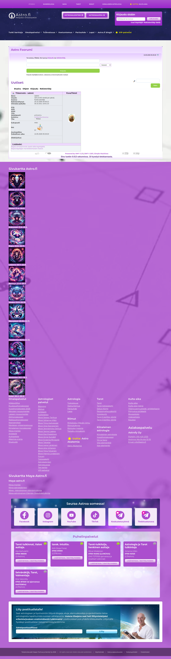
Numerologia (48, 4)
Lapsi (92, 32)
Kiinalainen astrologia (111, 4)
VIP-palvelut (123, 32)
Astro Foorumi (21, 49)
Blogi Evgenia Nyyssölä (48, 440)
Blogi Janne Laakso (47, 431)
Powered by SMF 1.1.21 (74, 154)
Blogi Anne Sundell (47, 437)
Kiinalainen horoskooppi (20, 428)
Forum (41, 456)
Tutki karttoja (16, 32)
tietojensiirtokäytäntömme (52, 622)
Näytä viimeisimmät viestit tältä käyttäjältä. (28, 147)
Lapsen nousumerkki (18, 414)
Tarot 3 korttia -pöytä (106, 420)
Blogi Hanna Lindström (49, 453)
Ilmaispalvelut (32, 32)
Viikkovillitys (14, 403)
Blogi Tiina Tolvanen (47, 451)
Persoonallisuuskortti (106, 411)
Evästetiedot (145, 652)
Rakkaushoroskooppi (18, 420)
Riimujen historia (75, 428)
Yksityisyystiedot (131, 652)
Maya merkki (15, 431)
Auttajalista (14, 436)
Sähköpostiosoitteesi (26, 628)
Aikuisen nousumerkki (19, 411)
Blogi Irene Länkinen (47, 445)
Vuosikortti (102, 414)
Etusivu (32, 4)
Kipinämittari (15, 422)
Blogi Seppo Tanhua (47, 417)
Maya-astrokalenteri (18, 487)
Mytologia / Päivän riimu (78, 423)
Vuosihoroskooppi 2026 (19, 409)
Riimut (91, 4)
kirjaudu (51, 58)
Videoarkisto (134, 417)
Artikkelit (13, 434)
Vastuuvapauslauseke (115, 652)
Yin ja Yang (102, 440)
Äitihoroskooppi (16, 417)
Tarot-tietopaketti (105, 406)
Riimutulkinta (73, 425)
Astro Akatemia (74, 446)
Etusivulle (13, 442)
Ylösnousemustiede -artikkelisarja (144, 409)
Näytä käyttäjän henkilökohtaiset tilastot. (27, 149)
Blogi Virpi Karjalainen (48, 426)
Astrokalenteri (74, 15)
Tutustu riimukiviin (76, 431)
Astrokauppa (97, 15)
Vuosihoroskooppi (105, 437)
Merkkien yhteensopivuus (21, 425)
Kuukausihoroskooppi (19, 406)
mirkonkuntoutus (41, 117)
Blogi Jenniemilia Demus (49, 428)
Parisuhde (80, 32)
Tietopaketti (43, 459)
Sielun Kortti (102, 409)
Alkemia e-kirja (16, 439)
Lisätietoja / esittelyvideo (31, 561)
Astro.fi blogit (105, 32)
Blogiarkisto (133, 414)
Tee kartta (42, 467)
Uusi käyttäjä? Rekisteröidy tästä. (146, 22)
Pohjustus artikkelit (137, 411)
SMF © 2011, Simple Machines (96, 154)
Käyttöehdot (99, 652)
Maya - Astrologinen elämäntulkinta (25, 490)
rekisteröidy (60, 58)
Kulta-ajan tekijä (135, 406)
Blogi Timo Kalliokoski (48, 423)
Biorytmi (42, 406)
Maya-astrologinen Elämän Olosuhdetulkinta (29, 493)
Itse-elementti (103, 445)
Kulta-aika (138, 4)
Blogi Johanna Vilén (47, 420)
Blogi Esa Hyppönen (47, 434)
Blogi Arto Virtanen (47, 448)
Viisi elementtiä (104, 443)
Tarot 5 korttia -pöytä (106, 417)
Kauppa (132, 420)
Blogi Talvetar (44, 442)
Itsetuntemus (65, 32)
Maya (64, 4)
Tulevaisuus (49, 32)
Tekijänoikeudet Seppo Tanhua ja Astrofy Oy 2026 (38, 652)
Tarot (78, 4)
